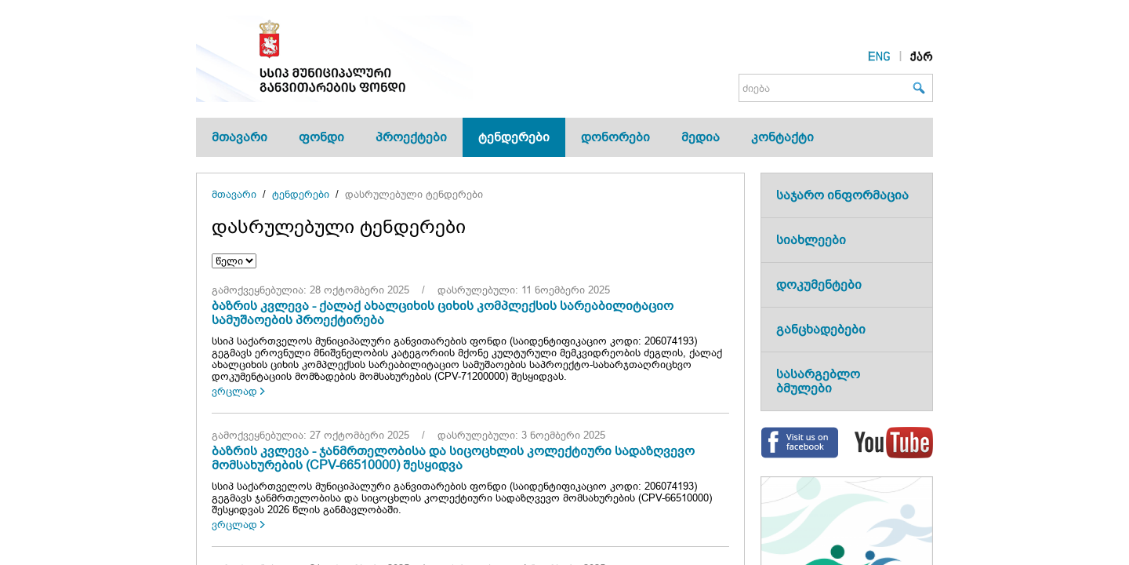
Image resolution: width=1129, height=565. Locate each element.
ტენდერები (514, 137)
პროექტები (411, 137)
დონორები (615, 137)
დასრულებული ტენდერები (414, 194)
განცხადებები (821, 329)
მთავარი (239, 137)
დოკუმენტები (819, 284)
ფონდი (321, 137)
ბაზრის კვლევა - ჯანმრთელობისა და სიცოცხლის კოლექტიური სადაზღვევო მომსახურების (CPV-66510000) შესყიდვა (453, 458)
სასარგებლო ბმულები (818, 381)
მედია (700, 137)
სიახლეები (811, 239)
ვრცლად (234, 391)
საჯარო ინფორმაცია (842, 195)
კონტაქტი (782, 137)
